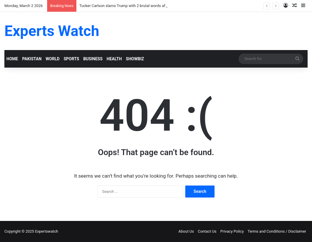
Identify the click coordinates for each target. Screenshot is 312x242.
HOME (12, 58)
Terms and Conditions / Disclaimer (277, 231)
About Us (186, 231)
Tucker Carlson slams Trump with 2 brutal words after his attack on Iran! (140, 6)
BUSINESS (92, 58)
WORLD (53, 58)
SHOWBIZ (135, 58)
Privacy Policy (232, 231)
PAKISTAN (32, 58)
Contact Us (207, 231)
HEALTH (114, 58)
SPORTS (71, 58)
